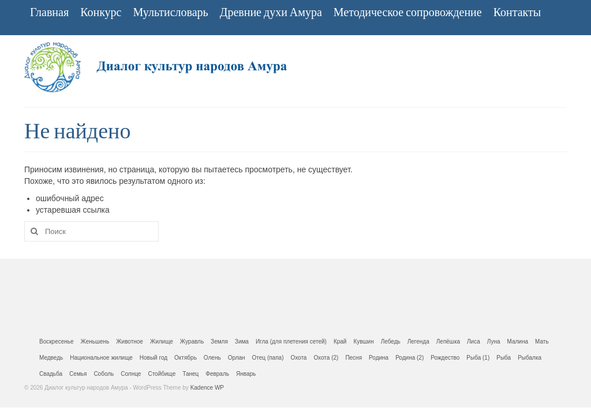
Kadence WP (207, 387)
